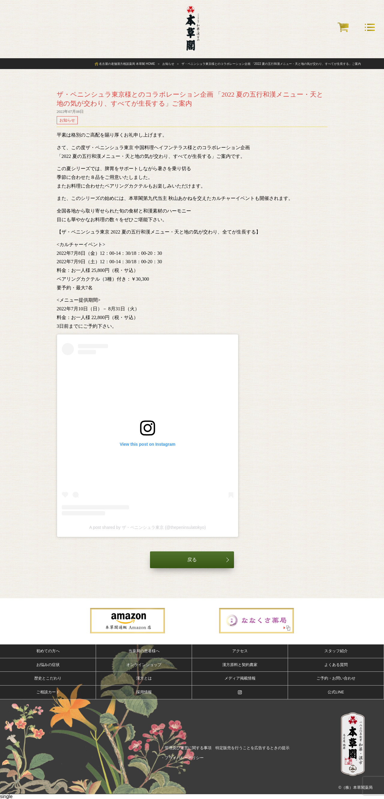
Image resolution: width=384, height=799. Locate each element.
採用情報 (144, 692)
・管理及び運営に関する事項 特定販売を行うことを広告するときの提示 (225, 748)
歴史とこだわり (48, 678)
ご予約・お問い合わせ (336, 678)
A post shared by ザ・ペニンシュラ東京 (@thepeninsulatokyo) (147, 527)
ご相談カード (48, 692)
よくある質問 (336, 664)
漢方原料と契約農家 (239, 664)
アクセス (240, 651)
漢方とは (144, 678)
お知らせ (67, 120)
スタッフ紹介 (336, 651)
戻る (192, 559)
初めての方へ (48, 651)
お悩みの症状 (48, 664)
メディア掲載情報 (240, 678)
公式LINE (336, 692)
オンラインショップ (143, 664)
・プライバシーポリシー (182, 757)
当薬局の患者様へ (144, 651)
